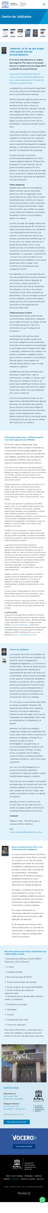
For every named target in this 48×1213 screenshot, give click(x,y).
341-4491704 (20, 1109)
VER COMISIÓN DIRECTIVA (17, 1122)
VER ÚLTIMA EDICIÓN (24, 1146)
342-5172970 (18, 1099)
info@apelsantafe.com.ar (13, 1114)
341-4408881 (8, 1109)
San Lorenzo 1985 (10, 1096)
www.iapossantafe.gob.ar (20, 625)
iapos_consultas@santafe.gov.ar (25, 634)
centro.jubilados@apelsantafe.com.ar (26, 831)
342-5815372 (8, 1099)
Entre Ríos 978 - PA (11, 1106)
